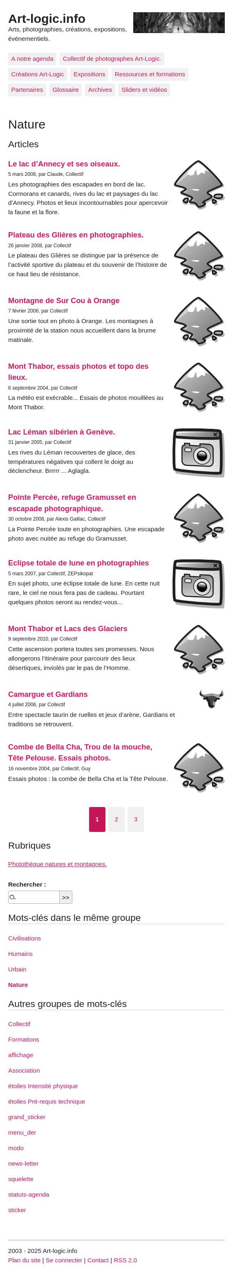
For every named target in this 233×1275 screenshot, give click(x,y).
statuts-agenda (28, 1194)
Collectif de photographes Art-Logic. (112, 58)
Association (24, 1070)
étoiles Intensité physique (43, 1085)
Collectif (19, 1023)
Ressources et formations (150, 74)
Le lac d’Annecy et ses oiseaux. (64, 164)
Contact (98, 1260)
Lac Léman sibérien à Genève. (61, 432)
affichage (20, 1054)
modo (16, 1147)
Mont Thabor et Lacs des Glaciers (68, 628)
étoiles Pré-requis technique (46, 1101)
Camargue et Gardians (48, 694)
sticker (17, 1209)
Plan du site (24, 1260)
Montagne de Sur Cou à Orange (64, 300)
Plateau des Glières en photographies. (75, 235)
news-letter (23, 1163)
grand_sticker (26, 1116)
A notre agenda (32, 58)
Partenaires (27, 89)
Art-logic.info (46, 18)
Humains (20, 953)
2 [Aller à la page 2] (116, 819)
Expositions (89, 74)
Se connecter (64, 1260)
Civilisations (24, 938)
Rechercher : (27, 884)
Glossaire (65, 89)
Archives (100, 89)
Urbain (17, 969)
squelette (21, 1178)
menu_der (22, 1132)
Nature (18, 984)
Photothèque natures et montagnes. (57, 863)
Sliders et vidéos (144, 89)
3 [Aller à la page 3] (135, 819)
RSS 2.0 (125, 1260)
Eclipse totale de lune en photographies (78, 563)
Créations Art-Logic (37, 74)
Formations (23, 1039)
